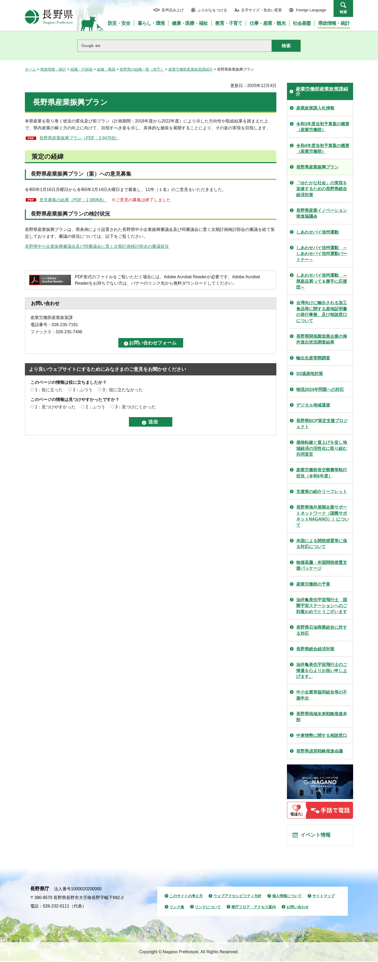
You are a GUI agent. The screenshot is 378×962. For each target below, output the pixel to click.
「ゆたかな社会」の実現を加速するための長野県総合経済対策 (321, 189)
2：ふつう (82, 389)
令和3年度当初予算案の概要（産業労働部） (322, 127)
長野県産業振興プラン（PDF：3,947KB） (79, 138)
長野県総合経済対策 (315, 649)
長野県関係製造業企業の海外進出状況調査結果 (321, 339)
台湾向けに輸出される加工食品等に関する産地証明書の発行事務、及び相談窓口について (321, 311)
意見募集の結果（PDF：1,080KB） (72, 200)
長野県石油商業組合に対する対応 (321, 630)
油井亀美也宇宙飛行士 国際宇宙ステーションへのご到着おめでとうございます (321, 606)
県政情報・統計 (53, 69)
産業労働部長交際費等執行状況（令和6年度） (321, 473)
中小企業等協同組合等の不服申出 (321, 695)
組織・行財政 (81, 69)
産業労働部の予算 (313, 584)
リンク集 (176, 908)
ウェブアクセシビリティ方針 (237, 897)
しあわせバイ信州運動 (317, 232)
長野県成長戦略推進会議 (319, 751)
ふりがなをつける (212, 10)
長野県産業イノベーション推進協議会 (321, 213)
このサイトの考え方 (186, 897)
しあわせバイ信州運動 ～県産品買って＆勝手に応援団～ (321, 281)
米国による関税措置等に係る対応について (321, 544)
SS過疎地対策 (309, 373)
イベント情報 (316, 835)
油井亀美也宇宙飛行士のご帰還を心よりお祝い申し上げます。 (321, 670)
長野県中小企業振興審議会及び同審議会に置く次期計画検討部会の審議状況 (97, 246)
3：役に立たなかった (122, 389)
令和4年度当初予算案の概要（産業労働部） (322, 148)
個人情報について (287, 897)
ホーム (30, 69)
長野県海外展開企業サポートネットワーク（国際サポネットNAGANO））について (322, 516)
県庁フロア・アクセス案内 (253, 908)
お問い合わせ (297, 908)
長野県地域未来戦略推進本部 (321, 717)
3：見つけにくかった (135, 407)
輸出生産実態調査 (313, 358)
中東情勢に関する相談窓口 (321, 735)
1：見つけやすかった (55, 407)
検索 (343, 12)
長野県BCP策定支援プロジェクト (322, 423)
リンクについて (208, 908)
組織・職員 (106, 69)
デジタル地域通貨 (313, 405)
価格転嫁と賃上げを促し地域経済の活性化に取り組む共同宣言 (321, 448)
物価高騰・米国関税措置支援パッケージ (321, 565)
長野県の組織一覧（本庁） (142, 69)
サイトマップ (323, 897)
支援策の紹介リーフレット (321, 491)
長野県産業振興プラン (317, 167)
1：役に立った (49, 389)
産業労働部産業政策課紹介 (190, 69)
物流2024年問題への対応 (320, 389)
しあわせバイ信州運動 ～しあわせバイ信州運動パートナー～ (321, 253)
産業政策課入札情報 (315, 108)
